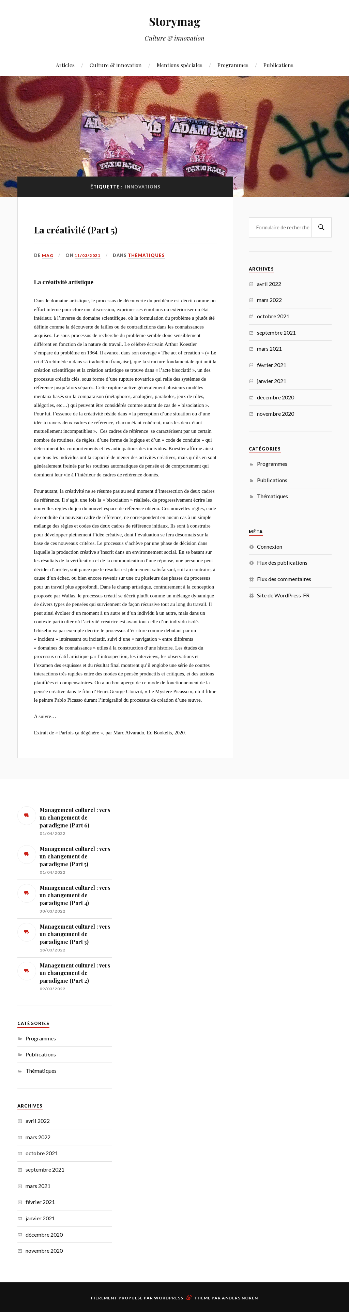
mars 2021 (269, 348)
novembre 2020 (275, 413)
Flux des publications (282, 562)
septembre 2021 (276, 332)
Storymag (174, 20)
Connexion (269, 546)
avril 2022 (269, 283)
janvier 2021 (271, 381)
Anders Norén (240, 1297)
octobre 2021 (273, 316)
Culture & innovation (116, 64)
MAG (48, 255)
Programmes (232, 64)
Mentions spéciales (179, 64)
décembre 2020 (275, 397)
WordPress (168, 1297)
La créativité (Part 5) (103, 227)
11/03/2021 (88, 255)
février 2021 (271, 365)
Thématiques (146, 255)
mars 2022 (269, 299)
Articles (65, 64)
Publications (278, 64)
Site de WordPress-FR (283, 595)
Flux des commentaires (284, 579)
